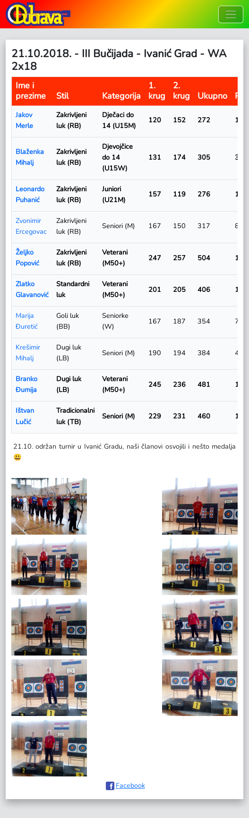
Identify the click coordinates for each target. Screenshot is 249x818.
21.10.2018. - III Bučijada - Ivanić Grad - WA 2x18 (118, 60)
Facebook (130, 785)
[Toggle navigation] (230, 14)
